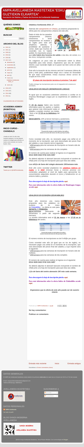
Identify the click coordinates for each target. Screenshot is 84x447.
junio (8, 70)
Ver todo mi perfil (8, 412)
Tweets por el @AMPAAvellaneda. (13, 170)
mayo (9, 72)
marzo (9, 78)
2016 (7, 88)
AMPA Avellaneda (10, 409)
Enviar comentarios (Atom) (45, 367)
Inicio (57, 363)
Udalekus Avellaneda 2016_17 (13, 80)
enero (9, 85)
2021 (7, 50)
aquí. (66, 181)
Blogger (65, 439)
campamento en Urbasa (48, 29)
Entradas (48, 392)
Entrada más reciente (37, 363)
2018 (7, 57)
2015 (7, 90)
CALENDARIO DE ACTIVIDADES (13, 101)
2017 (7, 60)
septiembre (10, 67)
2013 (7, 96)
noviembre (10, 65)
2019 (7, 55)
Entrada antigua (74, 363)
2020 (7, 52)
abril (8, 75)
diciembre (10, 62)
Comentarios (49, 396)
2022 (7, 47)
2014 (7, 93)
